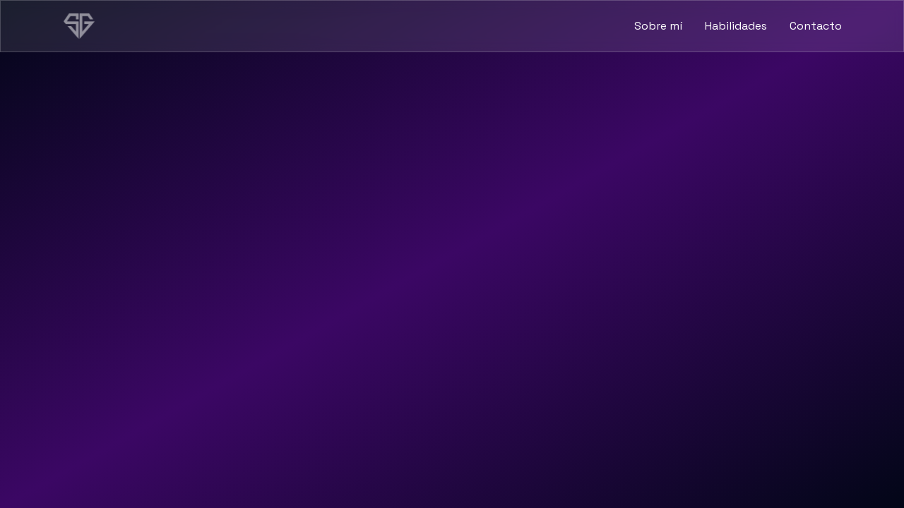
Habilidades (736, 25)
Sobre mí (658, 25)
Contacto (816, 25)
